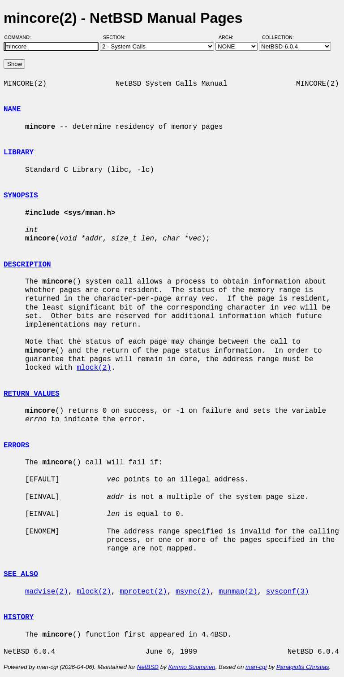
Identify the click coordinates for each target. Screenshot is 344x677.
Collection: (278, 37)
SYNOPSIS (21, 196)
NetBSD (148, 667)
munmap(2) (238, 592)
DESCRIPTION (27, 265)
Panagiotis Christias (302, 667)
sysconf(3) (287, 592)
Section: (116, 37)
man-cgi (256, 667)
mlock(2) (94, 368)
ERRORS (17, 445)
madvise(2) (46, 592)
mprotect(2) (143, 592)
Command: (20, 37)
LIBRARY (19, 152)
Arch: (230, 37)
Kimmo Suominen (191, 667)
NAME (12, 109)
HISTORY (19, 617)
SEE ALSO (21, 574)
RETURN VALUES (32, 394)
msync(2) (193, 592)
